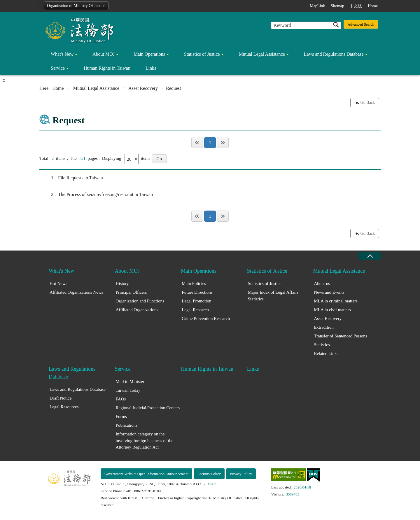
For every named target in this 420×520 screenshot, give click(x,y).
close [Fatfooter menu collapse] (369, 256)
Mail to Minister (130, 381)
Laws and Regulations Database (334, 54)
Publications (126, 425)
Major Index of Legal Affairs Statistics (273, 295)
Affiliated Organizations (137, 309)
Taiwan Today (128, 390)
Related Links (326, 353)
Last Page (223, 142)
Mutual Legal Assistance (262, 54)
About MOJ (103, 54)
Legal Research (195, 309)
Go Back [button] (367, 102)
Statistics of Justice (202, 54)
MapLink (317, 6)
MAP (211, 484)
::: (38, 4)
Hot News (58, 283)
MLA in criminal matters (336, 301)
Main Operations (149, 54)
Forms (121, 416)
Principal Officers (131, 292)
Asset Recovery (143, 88)
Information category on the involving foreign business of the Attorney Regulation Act (144, 440)
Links (151, 68)
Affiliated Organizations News (76, 292)
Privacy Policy (241, 474)
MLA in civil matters (332, 309)
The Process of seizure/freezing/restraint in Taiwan (96, 194)
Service (58, 68)
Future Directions (197, 292)
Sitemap (337, 6)
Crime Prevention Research (206, 318)
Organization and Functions (140, 301)
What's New (62, 54)
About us (322, 283)
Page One (197, 142)
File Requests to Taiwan (71, 177)
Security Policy (209, 474)
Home (373, 6)
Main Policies (194, 283)
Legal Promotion (196, 301)
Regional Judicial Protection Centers (148, 407)
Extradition (324, 327)
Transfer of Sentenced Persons (340, 336)
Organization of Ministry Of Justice (76, 5)
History (122, 283)
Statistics (322, 344)
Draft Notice (60, 398)
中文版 (356, 6)
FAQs (121, 399)
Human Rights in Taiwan (107, 68)
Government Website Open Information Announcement (146, 474)
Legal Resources (64, 407)
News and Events (329, 292)
